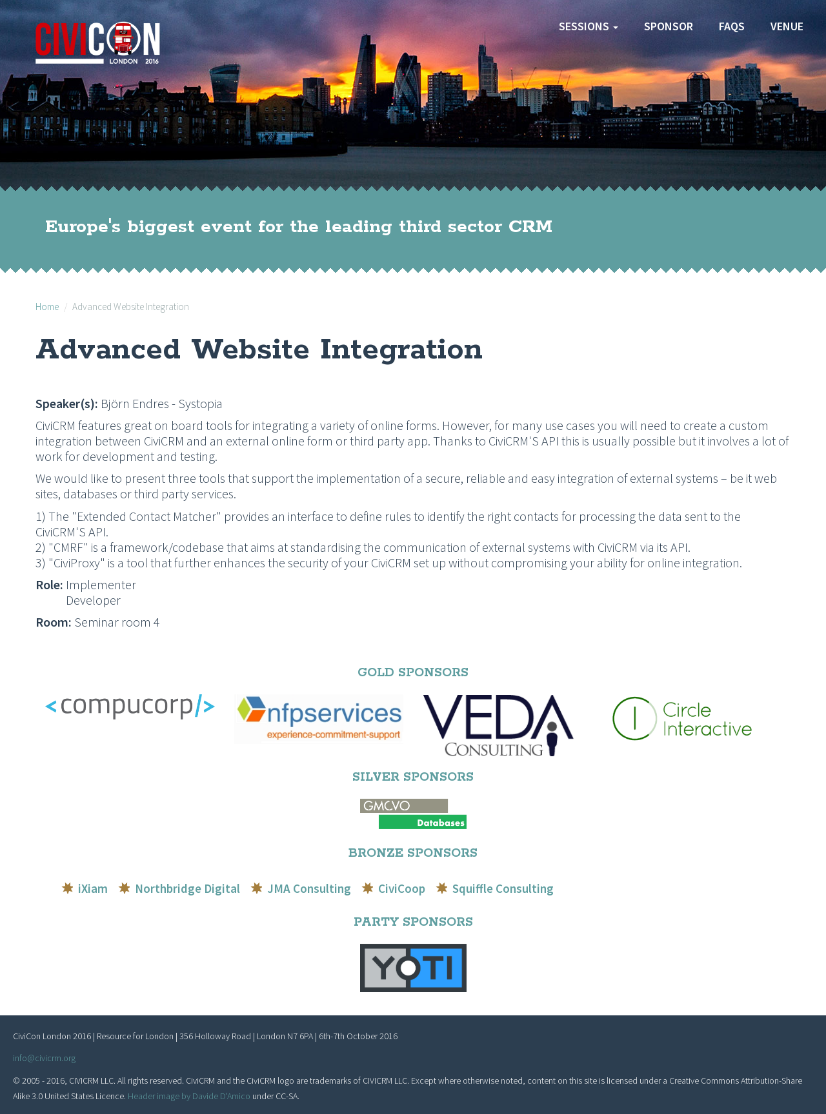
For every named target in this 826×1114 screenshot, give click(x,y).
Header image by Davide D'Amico (189, 1096)
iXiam (93, 888)
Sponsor (668, 26)
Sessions (588, 26)
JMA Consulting (309, 888)
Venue (787, 26)
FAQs (732, 26)
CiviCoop (401, 888)
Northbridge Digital (187, 888)
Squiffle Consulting (503, 888)
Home (47, 306)
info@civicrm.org (44, 1058)
